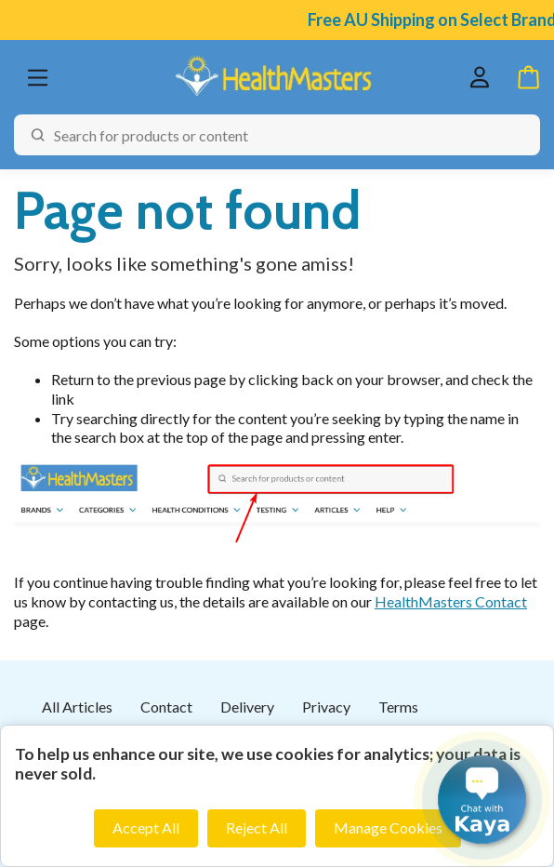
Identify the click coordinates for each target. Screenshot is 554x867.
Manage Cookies (388, 827)
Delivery (247, 706)
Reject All (256, 827)
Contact (166, 706)
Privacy (326, 706)
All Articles (77, 706)
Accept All (145, 827)
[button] (482, 799)
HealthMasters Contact (451, 601)
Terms (398, 706)
